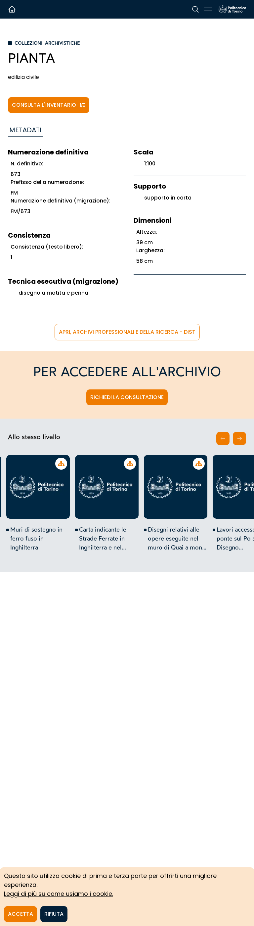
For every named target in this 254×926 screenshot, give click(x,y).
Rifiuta (54, 914)
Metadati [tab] (25, 130)
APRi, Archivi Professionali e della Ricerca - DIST (127, 332)
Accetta (20, 914)
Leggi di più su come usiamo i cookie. (58, 894)
